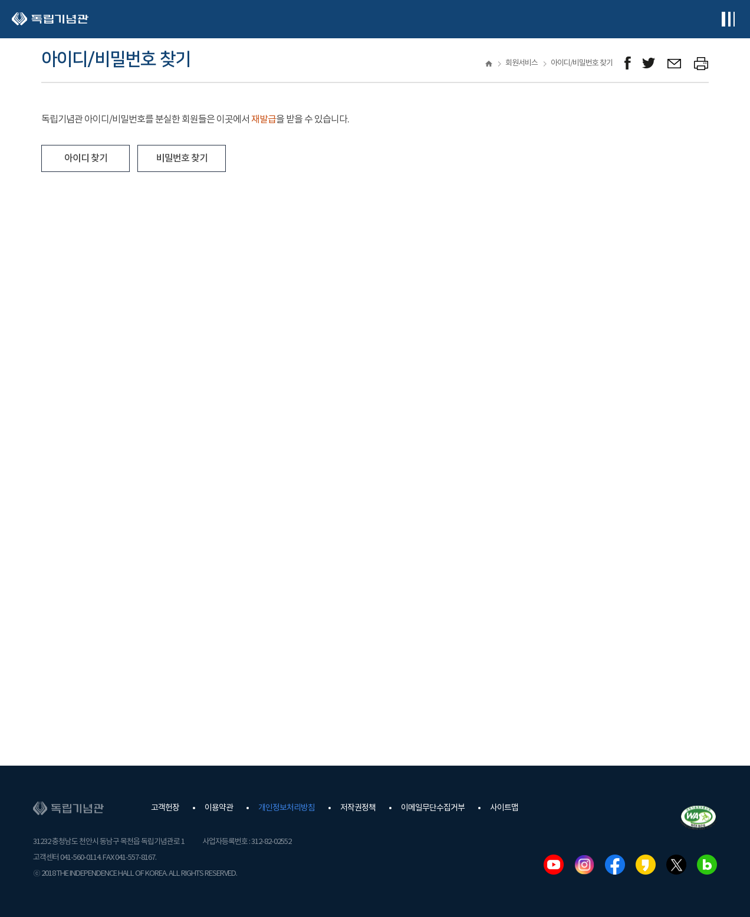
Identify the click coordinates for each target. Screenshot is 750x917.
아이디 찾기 (85, 158)
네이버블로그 (707, 865)
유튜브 (554, 865)
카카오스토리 (646, 865)
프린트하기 (701, 63)
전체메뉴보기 (728, 19)
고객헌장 (165, 808)
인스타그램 (584, 865)
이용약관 (219, 808)
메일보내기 (674, 63)
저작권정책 (358, 808)
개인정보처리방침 (286, 808)
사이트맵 (504, 808)
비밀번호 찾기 (182, 158)
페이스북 (615, 865)
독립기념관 (50, 19)
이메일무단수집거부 (433, 808)
